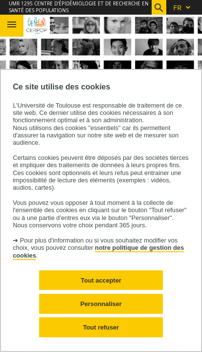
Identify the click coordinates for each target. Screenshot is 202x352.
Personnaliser (101, 304)
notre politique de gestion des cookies (98, 251)
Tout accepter (101, 280)
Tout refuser (101, 327)
